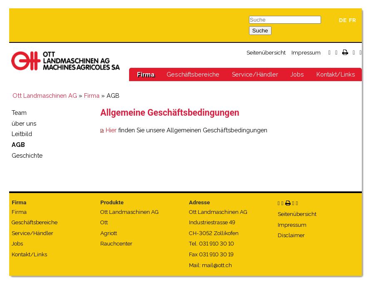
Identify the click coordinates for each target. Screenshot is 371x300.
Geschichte (27, 155)
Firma (145, 74)
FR (352, 20)
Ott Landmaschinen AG (44, 95)
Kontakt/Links (335, 74)
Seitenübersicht (266, 52)
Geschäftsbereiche (193, 74)
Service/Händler (255, 74)
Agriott (108, 233)
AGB (18, 144)
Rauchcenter (116, 243)
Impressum (306, 52)
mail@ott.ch (217, 265)
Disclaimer (291, 235)
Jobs (297, 74)
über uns (24, 123)
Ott (104, 222)
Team (19, 112)
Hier (111, 130)
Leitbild (22, 133)
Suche (260, 30)
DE (342, 20)
